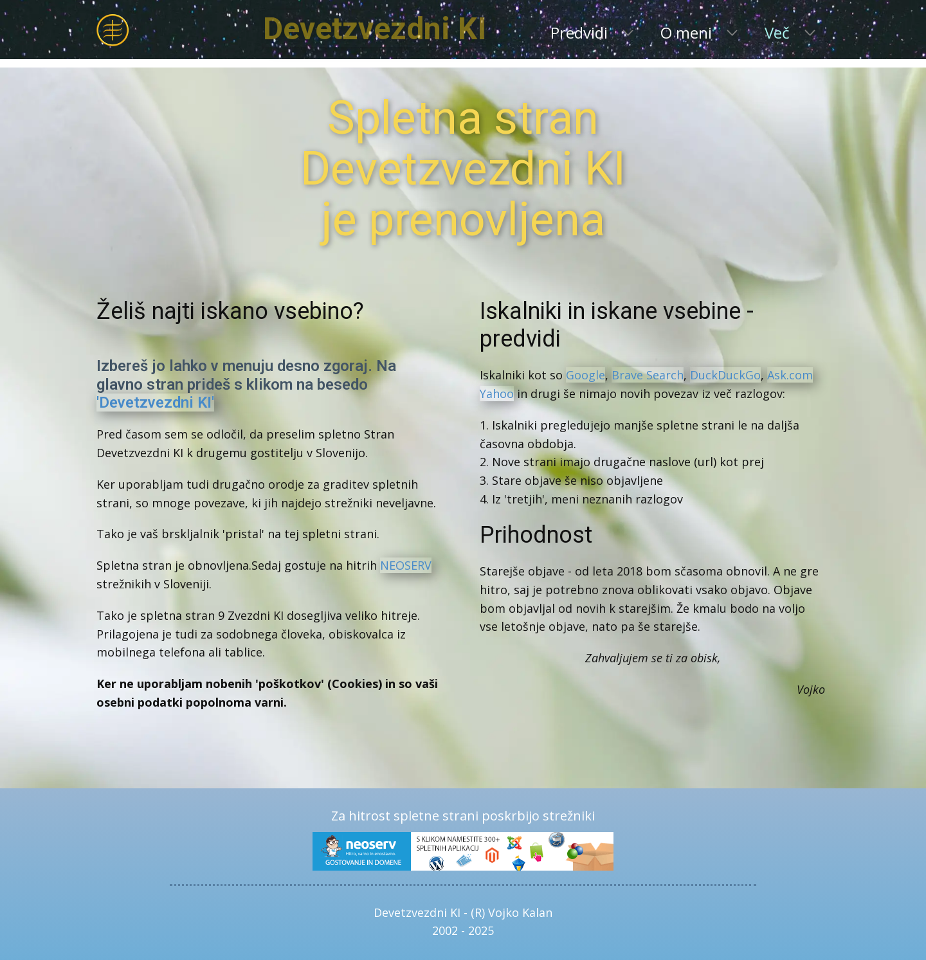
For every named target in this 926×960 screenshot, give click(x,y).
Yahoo (497, 393)
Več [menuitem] (777, 32)
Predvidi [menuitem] (579, 32)
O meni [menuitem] (686, 32)
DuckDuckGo (725, 375)
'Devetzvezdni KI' (155, 403)
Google (585, 375)
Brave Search (648, 375)
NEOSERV (405, 565)
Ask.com (790, 375)
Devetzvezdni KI (422, 28)
